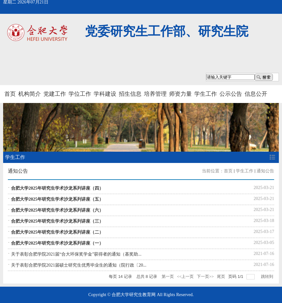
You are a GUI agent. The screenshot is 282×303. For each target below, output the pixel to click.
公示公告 (230, 94)
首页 (10, 94)
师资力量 (180, 94)
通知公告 (265, 171)
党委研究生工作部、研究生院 (166, 31)
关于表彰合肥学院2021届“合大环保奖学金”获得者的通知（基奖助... (76, 254)
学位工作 (80, 94)
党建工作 (54, 94)
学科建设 (105, 94)
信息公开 (256, 94)
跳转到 (267, 276)
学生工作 (205, 94)
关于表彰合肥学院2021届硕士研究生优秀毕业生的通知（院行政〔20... (79, 265)
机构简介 (29, 94)
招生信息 (130, 94)
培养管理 (155, 94)
